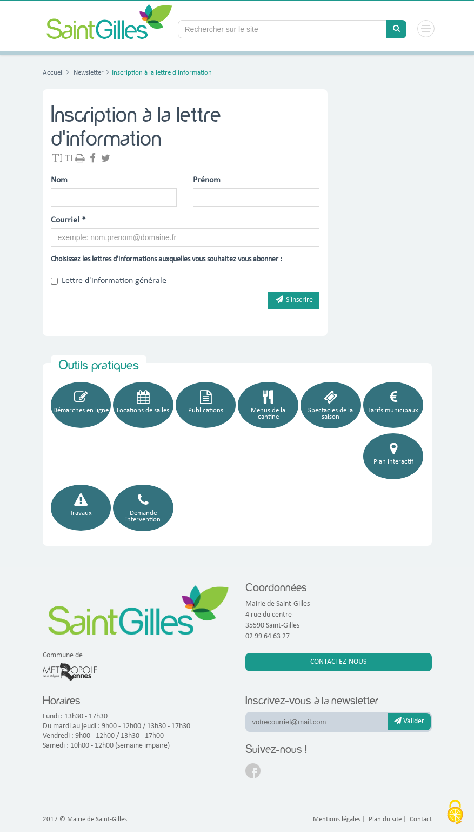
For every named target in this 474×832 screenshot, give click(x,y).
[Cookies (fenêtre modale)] (455, 813)
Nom (59, 180)
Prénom (207, 180)
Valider (409, 721)
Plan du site (385, 819)
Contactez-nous (338, 662)
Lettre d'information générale (108, 280)
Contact (421, 819)
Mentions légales (336, 819)
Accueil (53, 72)
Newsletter (88, 72)
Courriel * (68, 220)
